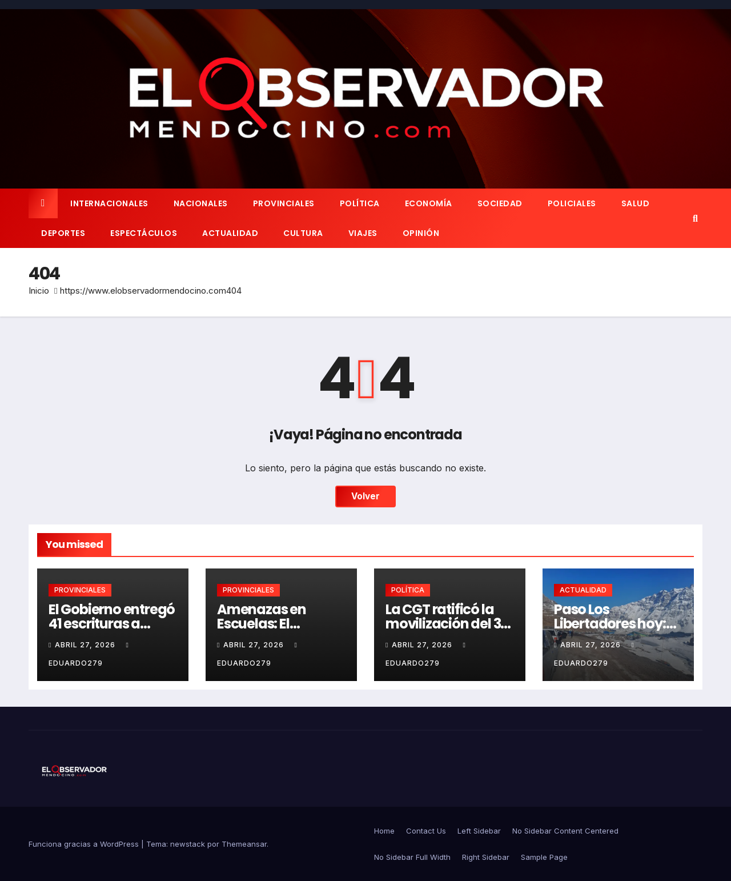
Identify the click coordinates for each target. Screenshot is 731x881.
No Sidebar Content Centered (565, 830)
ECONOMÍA (428, 203)
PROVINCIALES (284, 203)
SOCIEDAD (500, 203)
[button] (695, 218)
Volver (365, 496)
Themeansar (244, 843)
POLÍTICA (360, 203)
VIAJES (362, 233)
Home (384, 830)
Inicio (39, 290)
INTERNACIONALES (109, 203)
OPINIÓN (421, 233)
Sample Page (544, 857)
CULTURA (303, 233)
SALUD (635, 203)
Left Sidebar (479, 830)
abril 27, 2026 (86, 644)
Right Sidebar (485, 857)
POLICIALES (572, 203)
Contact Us (426, 830)
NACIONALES (201, 203)
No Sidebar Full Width (412, 857)
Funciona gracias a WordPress (85, 843)
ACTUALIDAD (230, 233)
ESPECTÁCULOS (143, 233)
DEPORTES (63, 233)
